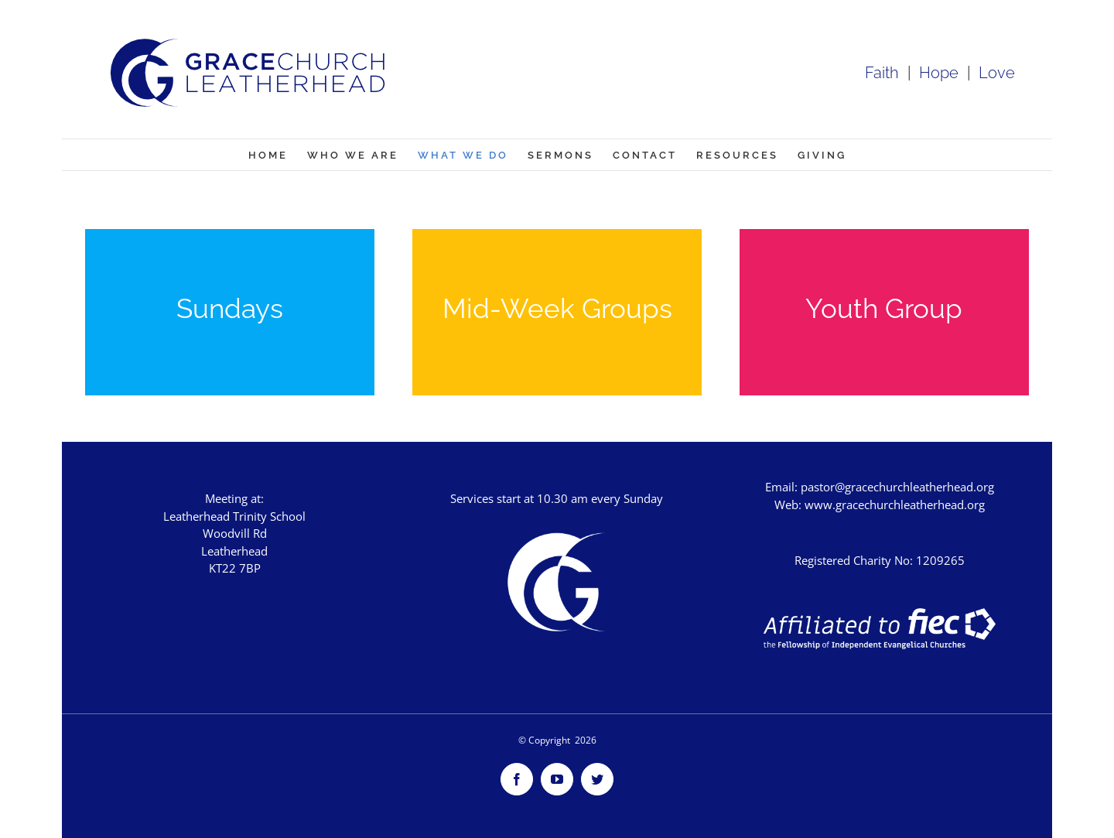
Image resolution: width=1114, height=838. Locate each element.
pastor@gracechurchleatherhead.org (897, 486)
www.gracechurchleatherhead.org (895, 504)
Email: (783, 486)
